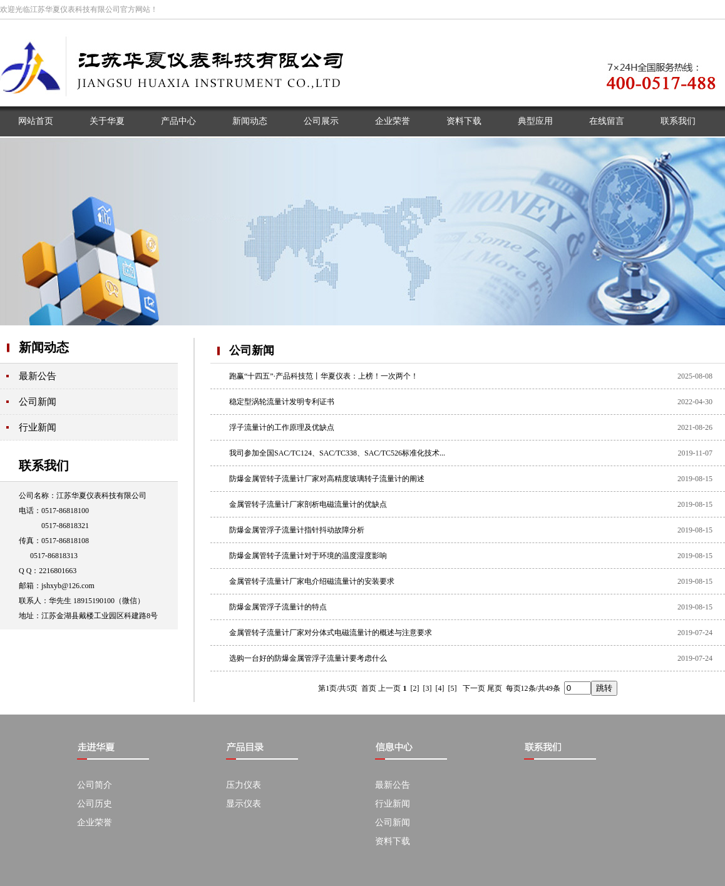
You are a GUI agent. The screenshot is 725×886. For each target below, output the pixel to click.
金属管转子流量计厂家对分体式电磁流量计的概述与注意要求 (330, 632)
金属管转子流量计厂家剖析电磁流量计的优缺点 (308, 504)
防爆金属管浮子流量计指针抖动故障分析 (296, 530)
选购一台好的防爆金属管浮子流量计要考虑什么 (308, 658)
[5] (452, 688)
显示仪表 (243, 803)
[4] (440, 688)
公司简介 (94, 785)
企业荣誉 (94, 822)
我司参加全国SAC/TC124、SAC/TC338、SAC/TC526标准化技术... (337, 453)
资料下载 (392, 841)
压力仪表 (243, 785)
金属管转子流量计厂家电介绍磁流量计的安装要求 (311, 581)
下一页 (474, 688)
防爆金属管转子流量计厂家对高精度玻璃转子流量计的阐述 (326, 478)
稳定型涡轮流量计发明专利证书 (281, 401)
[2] (415, 688)
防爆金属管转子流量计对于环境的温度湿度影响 (308, 555)
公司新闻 (37, 402)
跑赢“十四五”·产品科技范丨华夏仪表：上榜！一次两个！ (323, 376)
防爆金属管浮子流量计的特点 (278, 607)
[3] (427, 688)
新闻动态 (44, 347)
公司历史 (94, 803)
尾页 (494, 688)
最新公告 (37, 376)
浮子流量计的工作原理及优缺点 (281, 427)
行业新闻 (37, 427)
